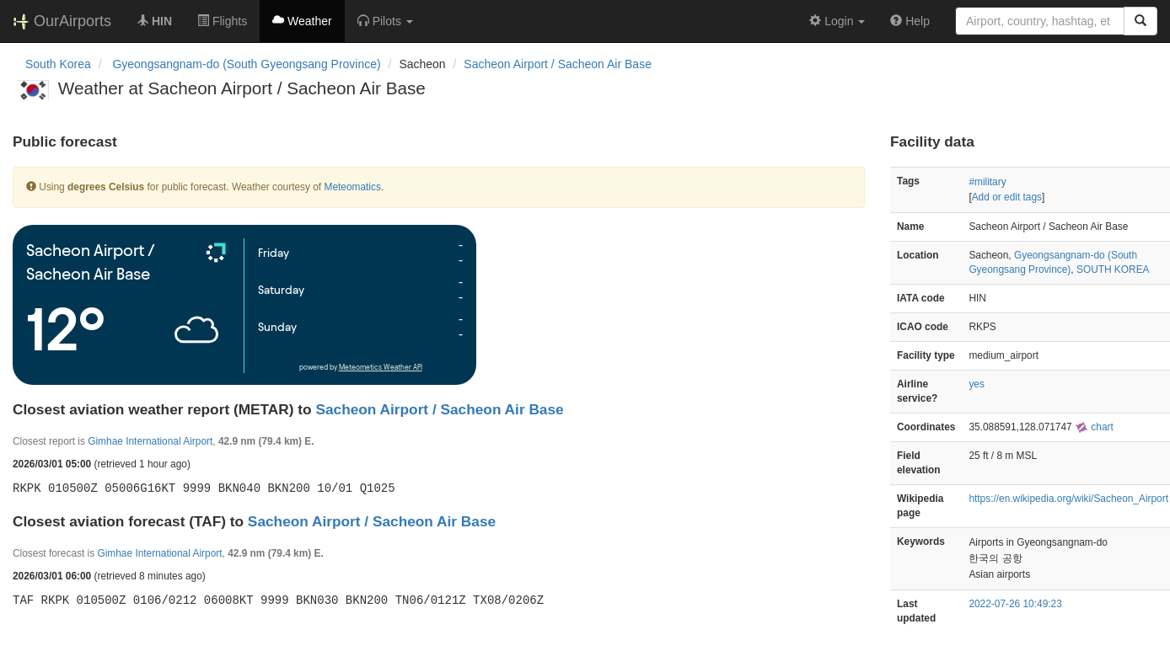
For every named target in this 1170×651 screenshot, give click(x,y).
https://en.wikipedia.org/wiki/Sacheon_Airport (1068, 498)
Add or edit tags (1007, 197)
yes (977, 384)
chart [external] (1094, 427)
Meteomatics (352, 187)
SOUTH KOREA (1113, 269)
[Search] (1140, 21)
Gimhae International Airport (150, 441)
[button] (385, 21)
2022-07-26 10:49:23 (1015, 604)
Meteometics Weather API (380, 367)
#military (987, 182)
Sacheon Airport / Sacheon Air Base (558, 64)
